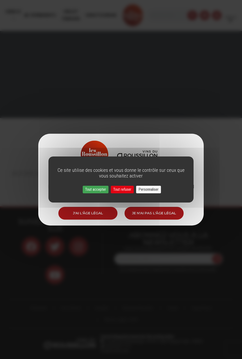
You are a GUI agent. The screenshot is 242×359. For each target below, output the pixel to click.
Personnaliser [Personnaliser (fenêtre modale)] (148, 189)
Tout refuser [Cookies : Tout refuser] (122, 189)
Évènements (44, 11)
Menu (13, 11)
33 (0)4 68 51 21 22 (117, 346)
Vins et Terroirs (77, 11)
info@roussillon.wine (115, 351)
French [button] (230, 11)
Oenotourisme (111, 11)
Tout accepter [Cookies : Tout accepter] (95, 189)
